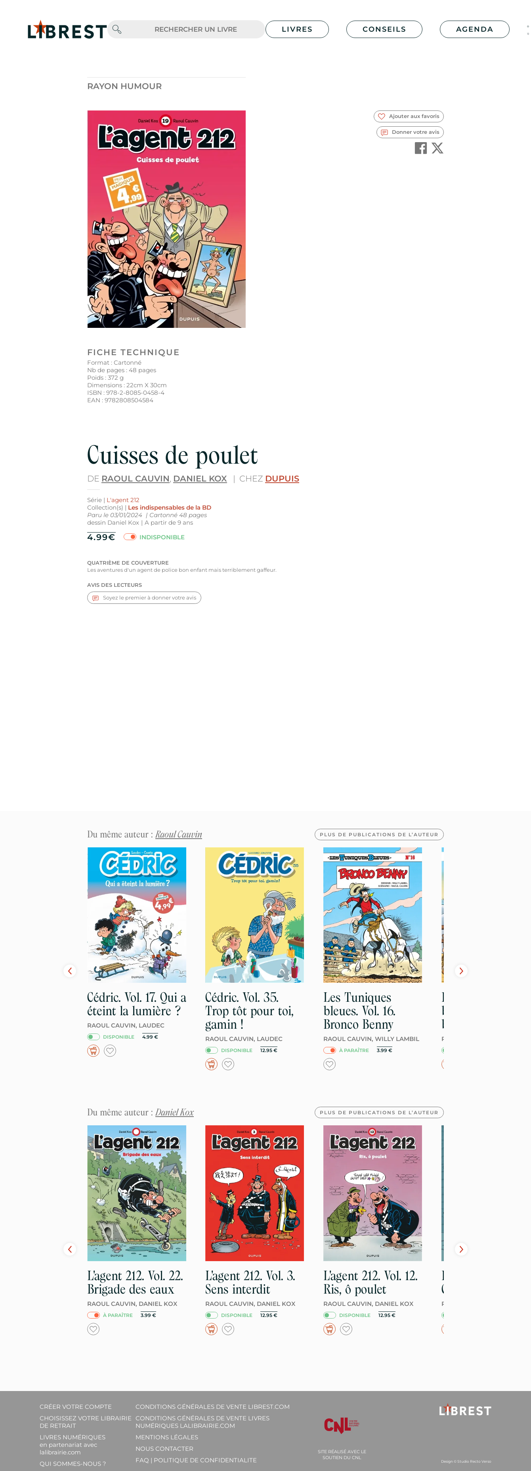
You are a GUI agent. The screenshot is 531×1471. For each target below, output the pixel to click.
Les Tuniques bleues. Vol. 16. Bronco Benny (359, 1010)
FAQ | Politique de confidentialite (196, 1460)
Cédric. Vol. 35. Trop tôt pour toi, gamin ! (249, 1010)
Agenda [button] (474, 29)
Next (461, 971)
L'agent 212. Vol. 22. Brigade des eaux (135, 1282)
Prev (69, 971)
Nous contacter (164, 1448)
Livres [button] (297, 29)
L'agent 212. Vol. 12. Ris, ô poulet (370, 1282)
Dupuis (282, 478)
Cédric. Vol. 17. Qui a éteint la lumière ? (136, 1004)
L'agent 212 (123, 500)
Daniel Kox (200, 478)
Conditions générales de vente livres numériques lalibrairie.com (202, 1421)
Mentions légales (167, 1437)
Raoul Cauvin (135, 478)
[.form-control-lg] (195, 29)
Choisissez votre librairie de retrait (86, 1421)
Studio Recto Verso (474, 1461)
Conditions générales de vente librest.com (213, 1406)
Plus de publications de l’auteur (379, 834)
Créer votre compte (76, 1406)
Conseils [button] (384, 29)
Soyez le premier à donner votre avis (144, 597)
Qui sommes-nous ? (73, 1463)
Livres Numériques (72, 1444)
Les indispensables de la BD (169, 507)
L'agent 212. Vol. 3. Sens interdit (250, 1282)
